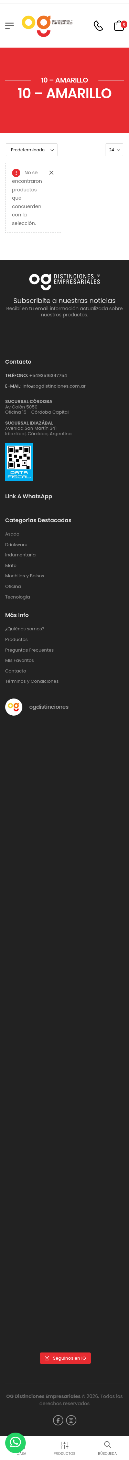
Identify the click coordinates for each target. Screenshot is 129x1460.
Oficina (13, 586)
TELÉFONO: (16, 375)
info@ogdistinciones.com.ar (53, 386)
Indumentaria (20, 555)
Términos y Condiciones (31, 681)
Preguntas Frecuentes (29, 650)
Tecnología (17, 597)
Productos (16, 639)
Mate (11, 565)
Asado (12, 534)
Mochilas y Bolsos (24, 576)
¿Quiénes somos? (24, 629)
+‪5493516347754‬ (48, 375)
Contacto (15, 671)
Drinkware (16, 545)
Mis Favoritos (19, 660)
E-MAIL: (13, 386)
